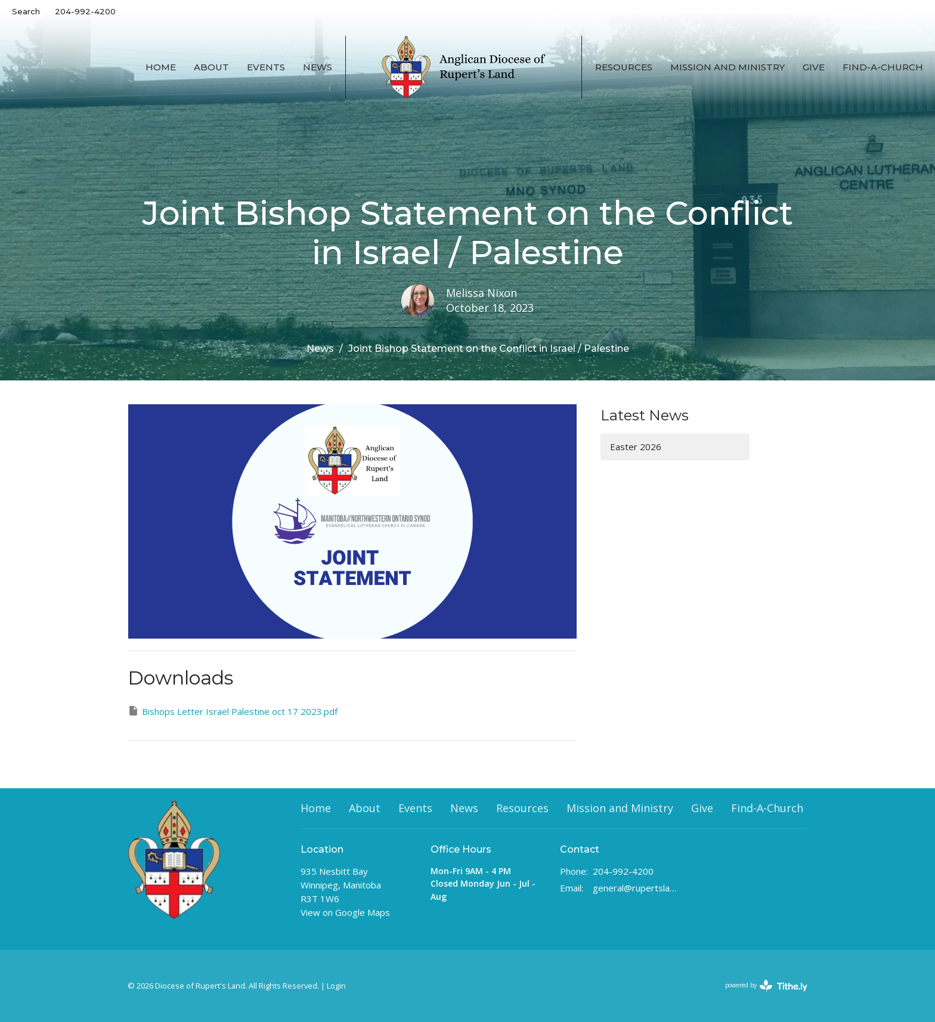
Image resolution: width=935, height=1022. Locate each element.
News (317, 67)
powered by (766, 986)
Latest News (644, 415)
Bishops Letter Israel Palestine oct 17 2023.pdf (233, 711)
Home (160, 67)
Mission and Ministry (727, 67)
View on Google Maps (345, 912)
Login (336, 985)
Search (26, 11)
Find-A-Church (883, 67)
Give (814, 67)
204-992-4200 (85, 11)
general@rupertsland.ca (635, 888)
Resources (623, 67)
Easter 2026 (635, 447)
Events (266, 67)
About (211, 67)
